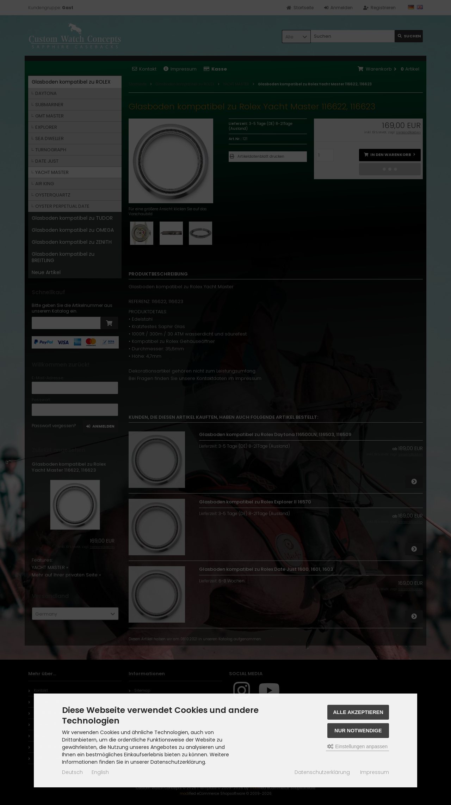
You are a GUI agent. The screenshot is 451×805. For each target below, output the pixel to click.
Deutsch (72, 772)
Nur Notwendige (358, 730)
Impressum (374, 772)
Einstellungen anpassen (357, 746)
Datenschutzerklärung (322, 772)
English (100, 772)
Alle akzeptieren (358, 712)
